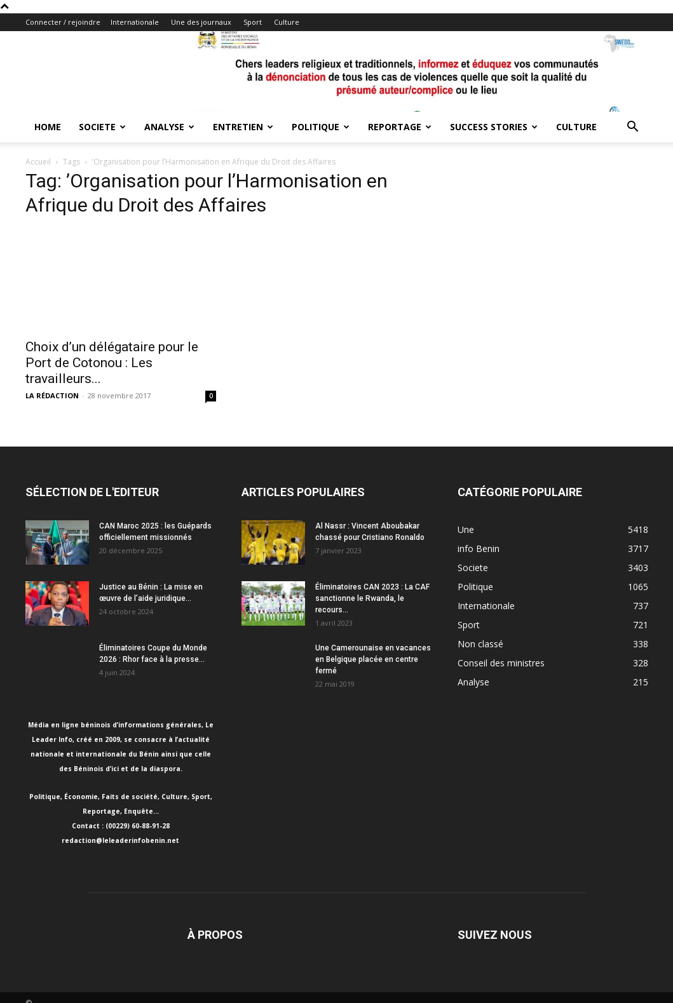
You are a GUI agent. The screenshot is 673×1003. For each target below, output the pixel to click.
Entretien (243, 127)
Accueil (38, 161)
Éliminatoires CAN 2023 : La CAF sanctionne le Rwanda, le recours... (372, 598)
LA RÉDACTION (52, 395)
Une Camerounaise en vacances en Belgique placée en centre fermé (373, 659)
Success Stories (494, 127)
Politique (321, 127)
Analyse (169, 127)
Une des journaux (201, 22)
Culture (286, 22)
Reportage (400, 127)
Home (47, 127)
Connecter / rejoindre (62, 22)
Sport (252, 22)
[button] (633, 128)
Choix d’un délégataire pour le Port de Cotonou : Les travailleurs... (111, 362)
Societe (102, 127)
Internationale (135, 22)
